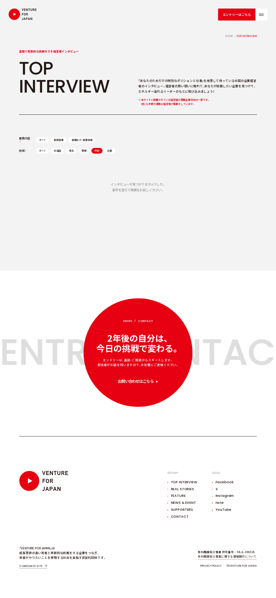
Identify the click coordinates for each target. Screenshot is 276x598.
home (229, 36)
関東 (84, 150)
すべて (42, 140)
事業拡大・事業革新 (82, 140)
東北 (71, 150)
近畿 (109, 150)
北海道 (57, 150)
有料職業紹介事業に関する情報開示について (227, 556)
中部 (96, 150)
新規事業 (59, 140)
